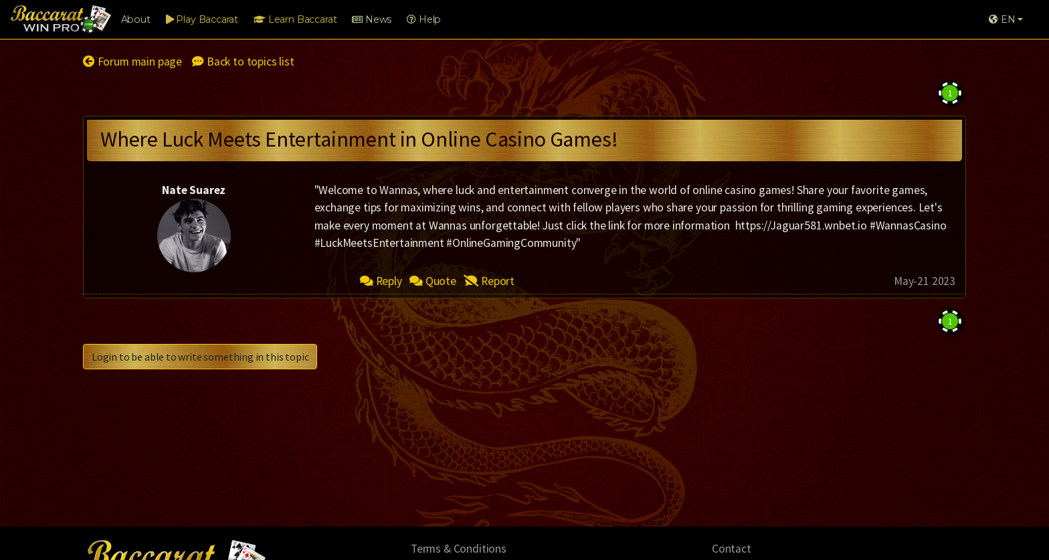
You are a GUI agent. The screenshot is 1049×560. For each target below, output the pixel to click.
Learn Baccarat (295, 19)
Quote (432, 281)
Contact (731, 548)
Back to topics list (243, 61)
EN (1002, 19)
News (371, 19)
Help (424, 19)
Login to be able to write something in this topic (200, 356)
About (136, 19)
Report (489, 281)
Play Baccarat (202, 19)
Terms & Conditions (458, 548)
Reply (381, 281)
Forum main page (132, 61)
